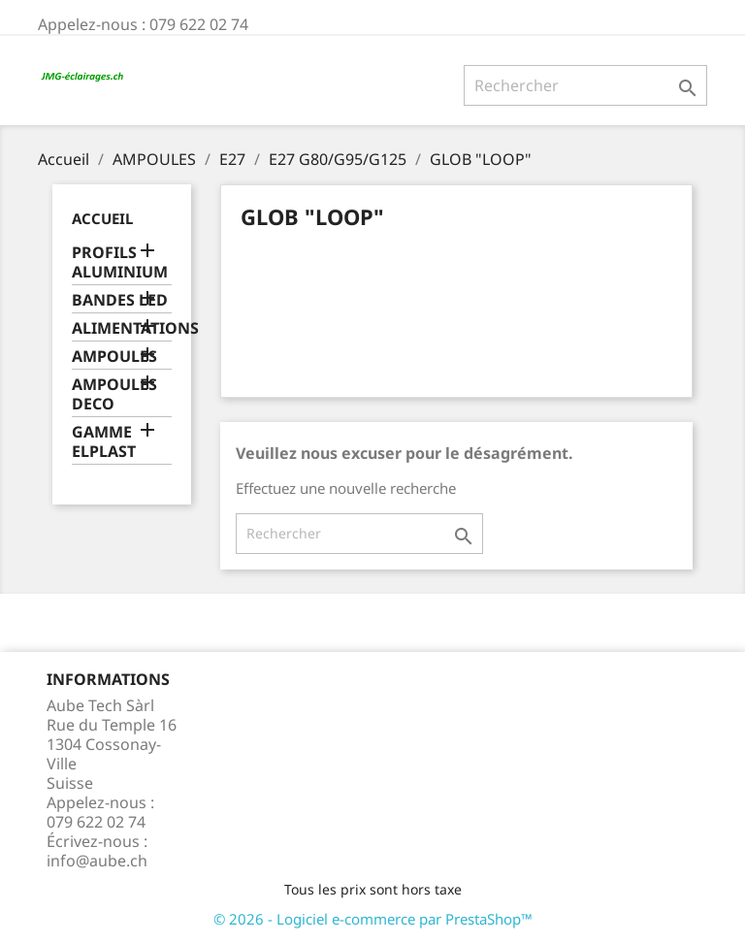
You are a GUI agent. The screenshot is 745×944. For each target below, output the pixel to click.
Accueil (102, 218)
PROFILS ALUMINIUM (120, 262)
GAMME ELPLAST (104, 442)
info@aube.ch (97, 860)
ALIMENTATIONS (122, 328)
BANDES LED (120, 300)
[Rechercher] (585, 85)
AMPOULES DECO (114, 394)
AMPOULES (114, 356)
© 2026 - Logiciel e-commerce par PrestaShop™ (373, 918)
